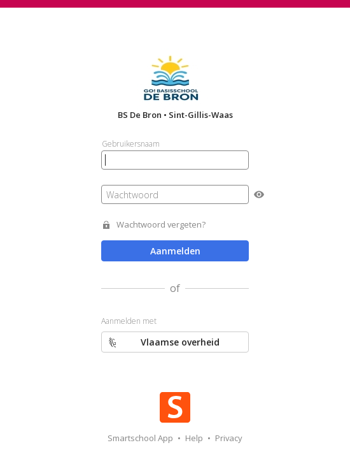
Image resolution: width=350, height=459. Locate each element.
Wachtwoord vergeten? (161, 224)
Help (195, 438)
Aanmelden (175, 251)
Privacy (228, 438)
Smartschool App (141, 438)
